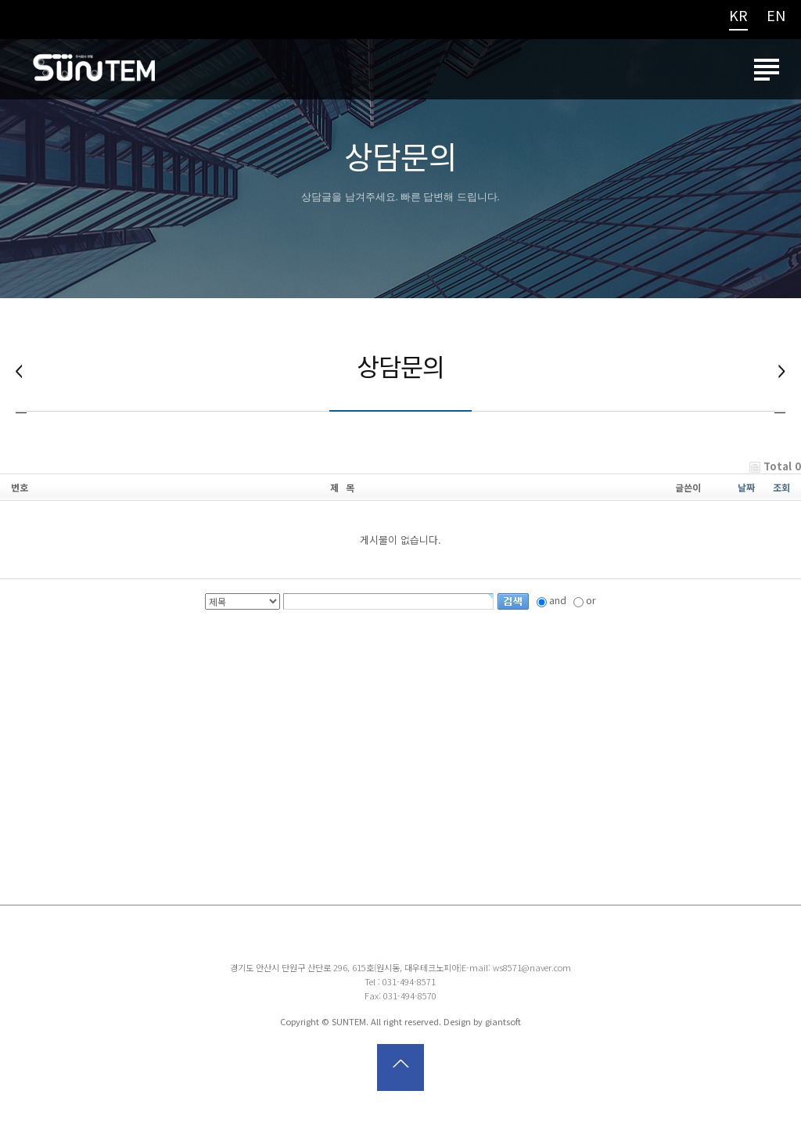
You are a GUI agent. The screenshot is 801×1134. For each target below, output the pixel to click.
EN (776, 16)
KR (738, 16)
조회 (781, 491)
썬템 (94, 73)
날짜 (746, 491)
